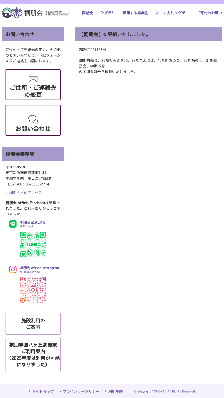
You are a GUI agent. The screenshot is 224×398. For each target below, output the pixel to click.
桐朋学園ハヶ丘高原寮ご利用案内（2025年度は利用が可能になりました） (33, 354)
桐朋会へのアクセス (25, 192)
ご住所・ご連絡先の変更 (33, 91)
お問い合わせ (33, 128)
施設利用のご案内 (33, 323)
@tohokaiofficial (33, 269)
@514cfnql (33, 224)
